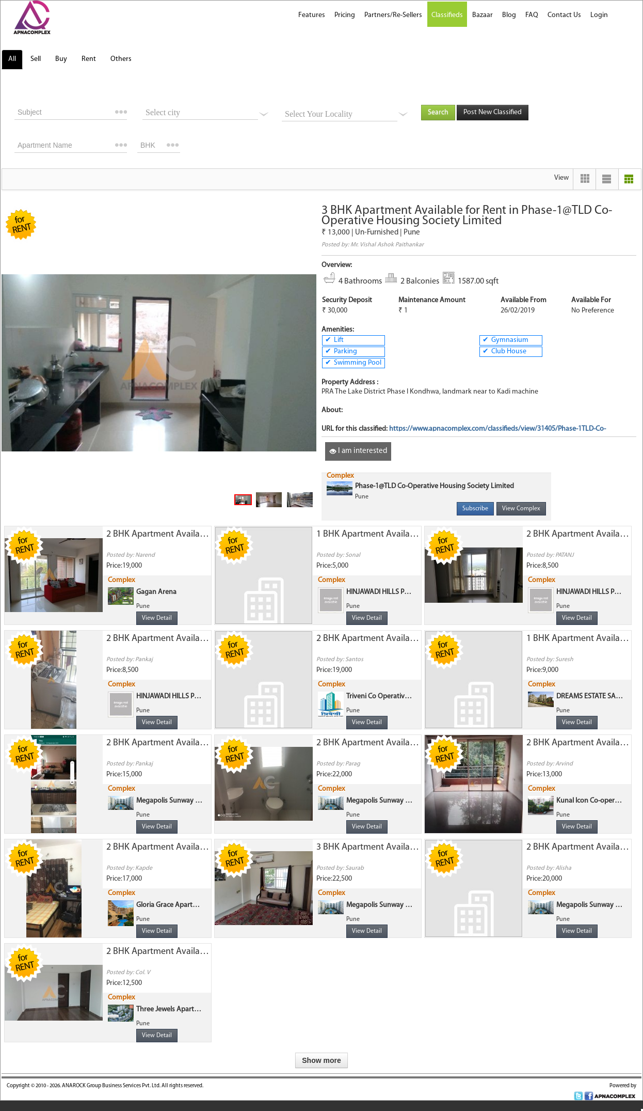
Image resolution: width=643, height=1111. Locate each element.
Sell (35, 59)
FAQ (531, 15)
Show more (321, 1060)
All (12, 59)
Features (311, 15)
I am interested (358, 451)
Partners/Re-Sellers (393, 15)
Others (121, 59)
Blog (509, 15)
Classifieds (447, 15)
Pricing (344, 15)
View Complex (521, 509)
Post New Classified (492, 112)
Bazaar (482, 15)
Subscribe (475, 509)
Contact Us (564, 15)
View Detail (157, 618)
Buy (61, 59)
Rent (89, 59)
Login (599, 15)
